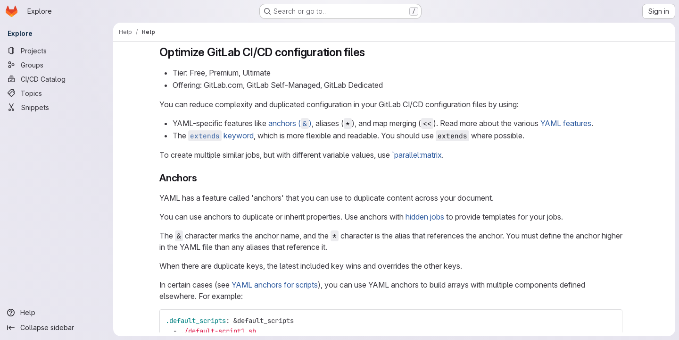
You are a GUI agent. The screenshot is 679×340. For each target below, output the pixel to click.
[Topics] (56, 93)
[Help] (56, 312)
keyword (221, 135)
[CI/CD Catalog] (56, 78)
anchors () (290, 123)
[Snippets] (56, 107)
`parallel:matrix (417, 155)
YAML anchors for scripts (275, 284)
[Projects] (56, 50)
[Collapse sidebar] (56, 327)
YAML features (565, 123)
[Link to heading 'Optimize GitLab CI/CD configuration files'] (371, 52)
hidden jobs (425, 216)
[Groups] (56, 64)
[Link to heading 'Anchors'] (202, 178)
